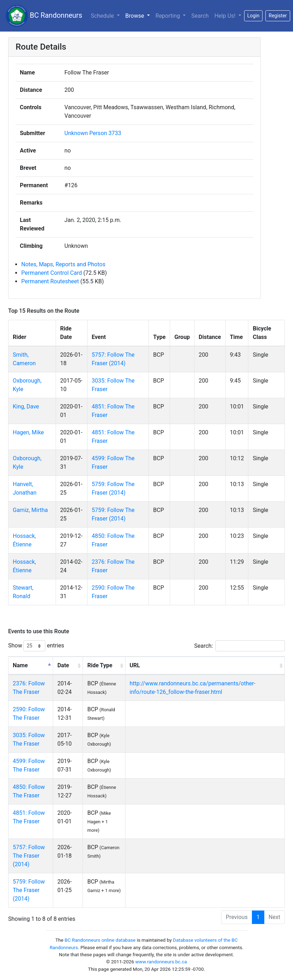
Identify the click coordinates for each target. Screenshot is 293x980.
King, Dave (26, 406)
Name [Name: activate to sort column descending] (20, 665)
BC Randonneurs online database (99, 940)
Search (200, 15)
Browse (135, 15)
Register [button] (278, 15)
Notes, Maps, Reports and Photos (63, 264)
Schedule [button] (103, 15)
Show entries (36, 645)
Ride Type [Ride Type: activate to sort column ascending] (99, 665)
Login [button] (253, 15)
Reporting (168, 15)
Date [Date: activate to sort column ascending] (63, 665)
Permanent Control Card (51, 272)
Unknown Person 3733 (92, 133)
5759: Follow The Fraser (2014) (29, 890)
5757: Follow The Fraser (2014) (29, 856)
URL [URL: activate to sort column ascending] (135, 665)
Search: (239, 645)
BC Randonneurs (44, 16)
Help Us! (225, 15)
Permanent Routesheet (50, 281)
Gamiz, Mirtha (30, 510)
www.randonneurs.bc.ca (161, 961)
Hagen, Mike (28, 432)
